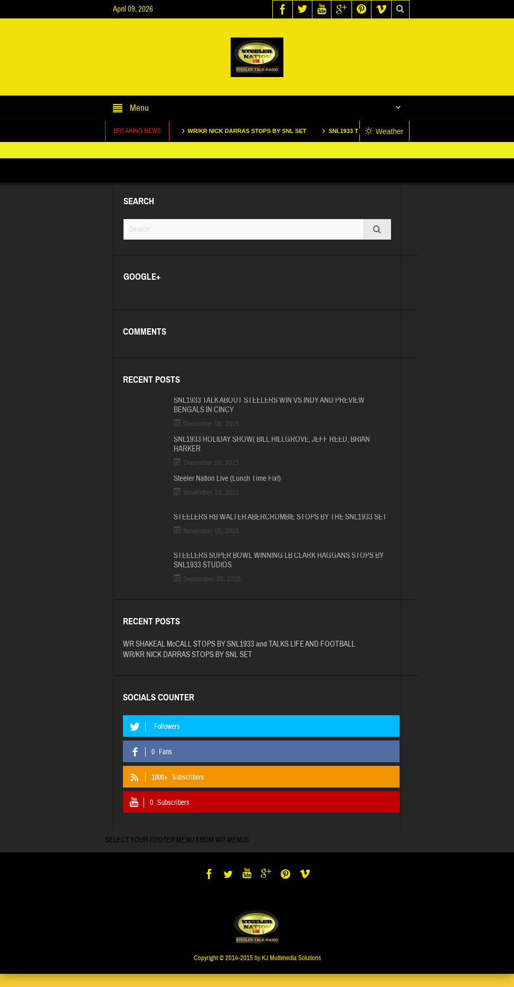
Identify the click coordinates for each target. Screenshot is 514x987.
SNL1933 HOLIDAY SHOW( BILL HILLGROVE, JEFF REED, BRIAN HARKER (272, 444)
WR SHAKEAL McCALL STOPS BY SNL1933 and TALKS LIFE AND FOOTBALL (239, 644)
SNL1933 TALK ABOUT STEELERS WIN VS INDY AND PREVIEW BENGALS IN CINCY (269, 405)
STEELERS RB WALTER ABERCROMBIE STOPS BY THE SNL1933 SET (280, 517)
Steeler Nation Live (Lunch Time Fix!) (227, 478)
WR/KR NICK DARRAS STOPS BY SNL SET (255, 131)
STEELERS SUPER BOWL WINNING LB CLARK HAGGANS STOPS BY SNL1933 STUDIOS (279, 560)
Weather (384, 131)
